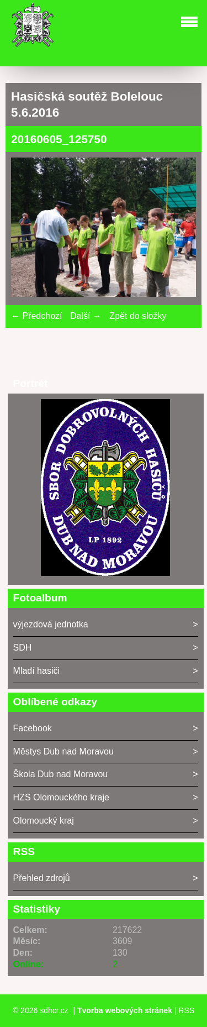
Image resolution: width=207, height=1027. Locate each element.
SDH (22, 647)
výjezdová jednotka (50, 624)
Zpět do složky (137, 316)
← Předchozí (36, 316)
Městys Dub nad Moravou (63, 751)
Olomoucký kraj (43, 820)
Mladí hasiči (36, 670)
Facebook (32, 728)
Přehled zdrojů (41, 878)
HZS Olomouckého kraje (61, 797)
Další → (86, 316)
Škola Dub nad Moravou (60, 774)
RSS (186, 1010)
